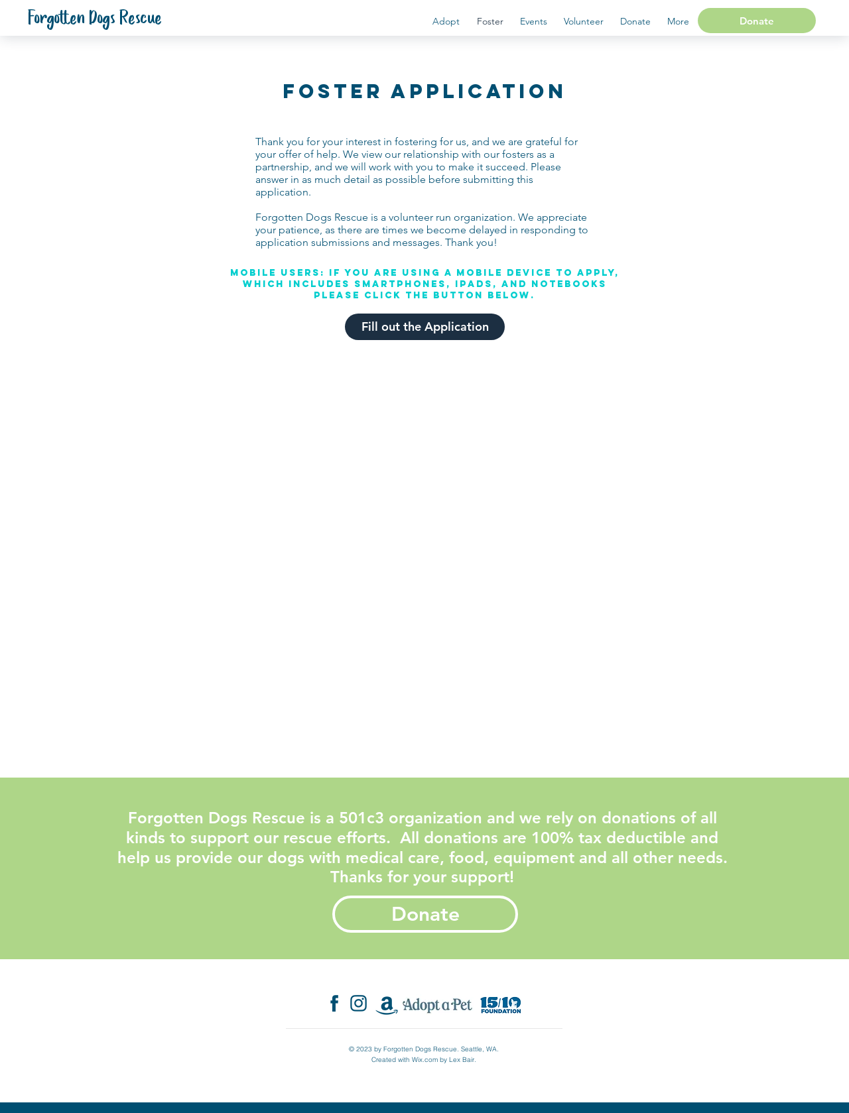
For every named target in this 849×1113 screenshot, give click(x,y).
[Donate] (757, 20)
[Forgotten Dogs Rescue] (95, 19)
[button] (678, 21)
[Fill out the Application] (425, 327)
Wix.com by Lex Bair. (444, 1059)
